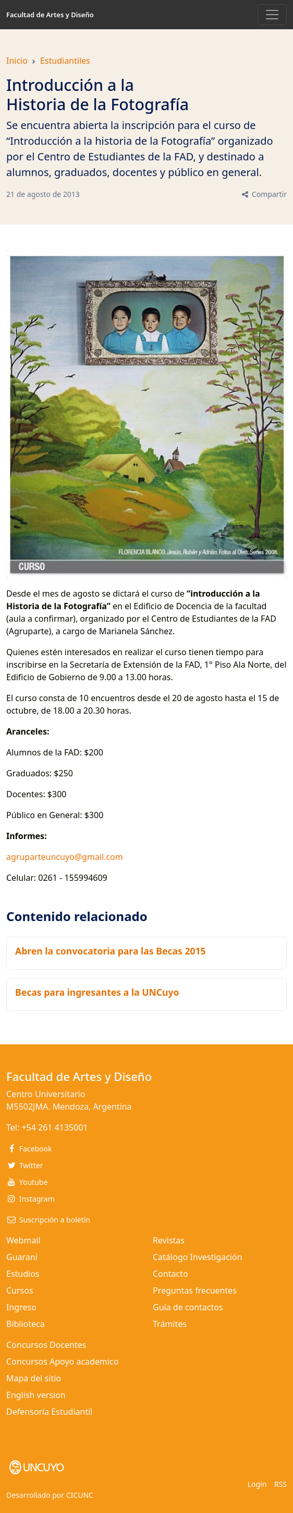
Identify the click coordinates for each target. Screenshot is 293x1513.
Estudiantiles (65, 60)
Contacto (170, 1273)
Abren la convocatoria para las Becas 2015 (110, 951)
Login (257, 1484)
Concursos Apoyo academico (62, 1361)
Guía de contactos (188, 1307)
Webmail (23, 1240)
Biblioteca (25, 1324)
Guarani (22, 1257)
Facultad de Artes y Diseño (50, 14)
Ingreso (21, 1307)
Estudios (23, 1273)
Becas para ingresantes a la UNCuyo (97, 992)
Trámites (170, 1324)
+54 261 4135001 (54, 1127)
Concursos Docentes (46, 1345)
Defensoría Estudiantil (49, 1411)
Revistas (169, 1240)
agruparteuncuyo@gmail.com (64, 857)
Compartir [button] (263, 194)
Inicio (17, 60)
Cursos (19, 1290)
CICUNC (79, 1495)
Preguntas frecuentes (195, 1290)
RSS (280, 1484)
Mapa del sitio (33, 1378)
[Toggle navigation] (272, 14)
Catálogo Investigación (197, 1257)
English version (36, 1395)
